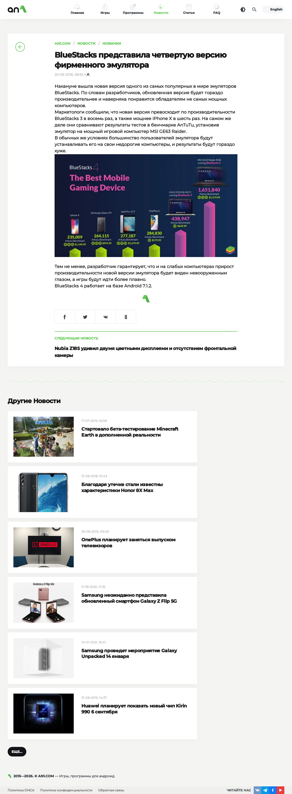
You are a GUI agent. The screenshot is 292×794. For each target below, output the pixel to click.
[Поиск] (254, 9)
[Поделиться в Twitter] (85, 316)
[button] (17, 751)
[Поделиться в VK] (105, 316)
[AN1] (10, 776)
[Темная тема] (243, 9)
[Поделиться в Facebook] (65, 316)
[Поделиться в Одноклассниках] (126, 316)
